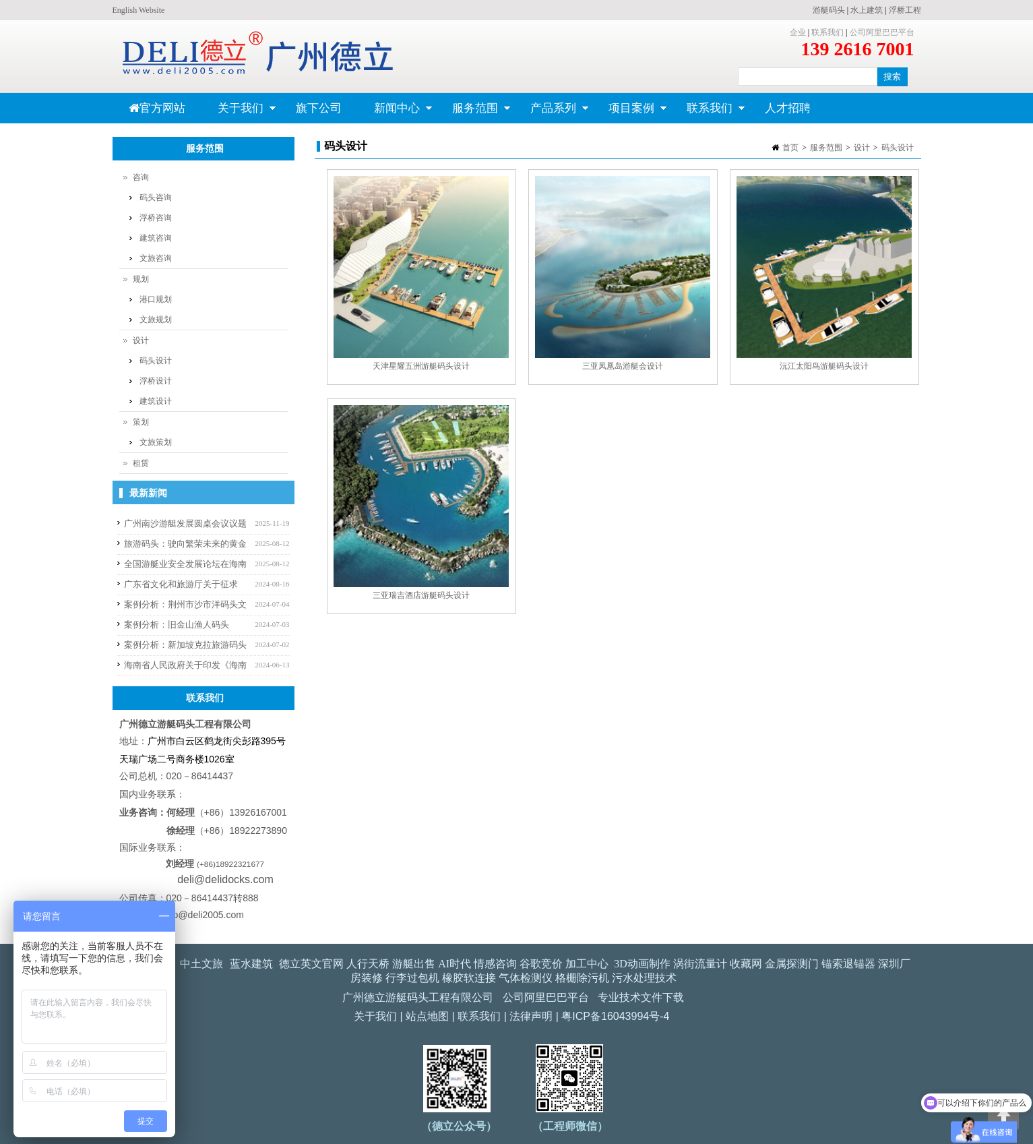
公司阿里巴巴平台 (882, 32)
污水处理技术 (644, 978)
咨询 (141, 177)
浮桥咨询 (155, 217)
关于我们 (238, 112)
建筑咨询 (155, 238)
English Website (139, 10)
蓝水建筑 (251, 963)
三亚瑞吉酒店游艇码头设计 (421, 595)
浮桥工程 (905, 10)
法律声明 (531, 1016)
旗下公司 (319, 108)
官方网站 (157, 108)
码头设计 (897, 147)
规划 (141, 279)
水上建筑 (866, 10)
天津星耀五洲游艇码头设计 (421, 366)
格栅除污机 (582, 978)
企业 (798, 32)
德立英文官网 (311, 963)
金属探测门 (792, 963)
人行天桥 (367, 963)
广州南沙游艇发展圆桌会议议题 (185, 523)
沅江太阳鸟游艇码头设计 (824, 366)
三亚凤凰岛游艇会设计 (622, 366)
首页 (790, 147)
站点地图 (427, 1016)
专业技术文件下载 (641, 997)
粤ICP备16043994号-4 (615, 1016)
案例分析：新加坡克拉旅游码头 (185, 645)
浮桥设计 (155, 381)
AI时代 (454, 963)
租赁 (141, 463)
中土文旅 (201, 963)
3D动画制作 (642, 963)
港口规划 (155, 299)
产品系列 (551, 112)
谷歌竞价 (541, 963)
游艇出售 (413, 963)
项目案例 (629, 112)
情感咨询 (495, 963)
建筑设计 (155, 401)
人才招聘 (788, 108)
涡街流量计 (700, 963)
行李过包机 (412, 978)
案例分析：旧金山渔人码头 (176, 625)
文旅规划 (155, 319)
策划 (141, 422)
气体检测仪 (526, 978)
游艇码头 (829, 10)
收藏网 (746, 963)
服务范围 (473, 112)
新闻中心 (395, 112)
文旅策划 (155, 442)
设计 (862, 147)
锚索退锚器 (848, 963)
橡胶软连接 (469, 978)
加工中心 (586, 963)
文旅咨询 (155, 258)
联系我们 (827, 32)
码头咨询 (155, 197)
